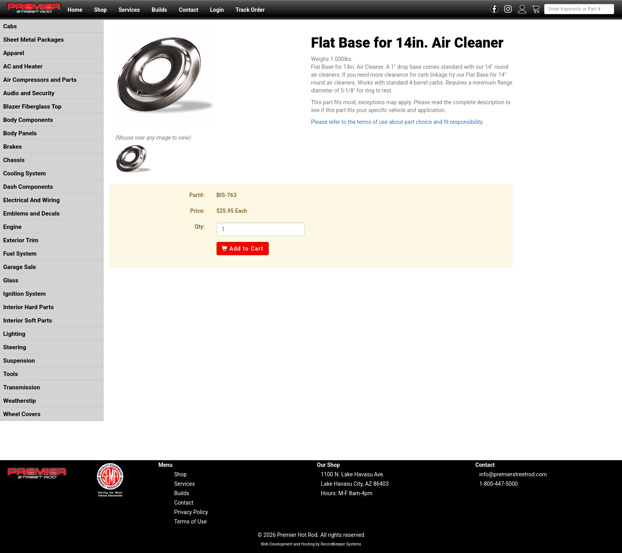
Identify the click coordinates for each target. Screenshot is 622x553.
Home (75, 10)
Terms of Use (190, 521)
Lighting (14, 333)
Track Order (249, 10)
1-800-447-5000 (498, 484)
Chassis (14, 160)
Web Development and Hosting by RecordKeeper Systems (311, 544)
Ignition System (24, 293)
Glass (10, 280)
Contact (188, 10)
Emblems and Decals (31, 213)
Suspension (19, 360)
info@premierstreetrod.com (513, 474)
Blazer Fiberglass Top (32, 106)
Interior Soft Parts (27, 320)
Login (217, 10)
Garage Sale (19, 267)
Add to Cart (243, 248)
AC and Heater (22, 66)
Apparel (13, 53)
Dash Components (28, 186)
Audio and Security (29, 93)
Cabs (10, 26)
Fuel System (20, 253)
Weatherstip (19, 400)
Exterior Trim (21, 240)
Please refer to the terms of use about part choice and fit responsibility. (397, 122)
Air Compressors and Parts (40, 79)
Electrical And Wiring (31, 200)
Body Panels (20, 133)
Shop (100, 10)
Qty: (199, 226)
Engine (12, 226)
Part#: (197, 195)
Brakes (12, 146)
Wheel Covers (21, 414)
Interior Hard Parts (28, 307)
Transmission (21, 387)
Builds (159, 10)
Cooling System (24, 173)
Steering (14, 347)
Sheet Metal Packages (33, 39)
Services (129, 10)
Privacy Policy (191, 512)
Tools (10, 374)
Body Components (28, 120)
